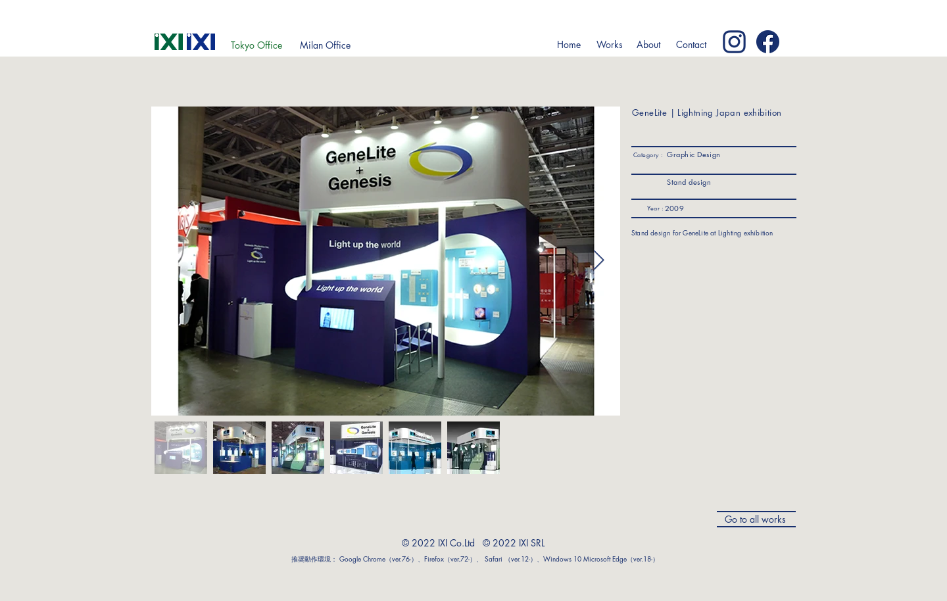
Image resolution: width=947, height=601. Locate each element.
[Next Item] (599, 261)
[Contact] (691, 44)
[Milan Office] (325, 45)
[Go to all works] (756, 519)
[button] (609, 44)
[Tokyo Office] (256, 45)
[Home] (568, 44)
